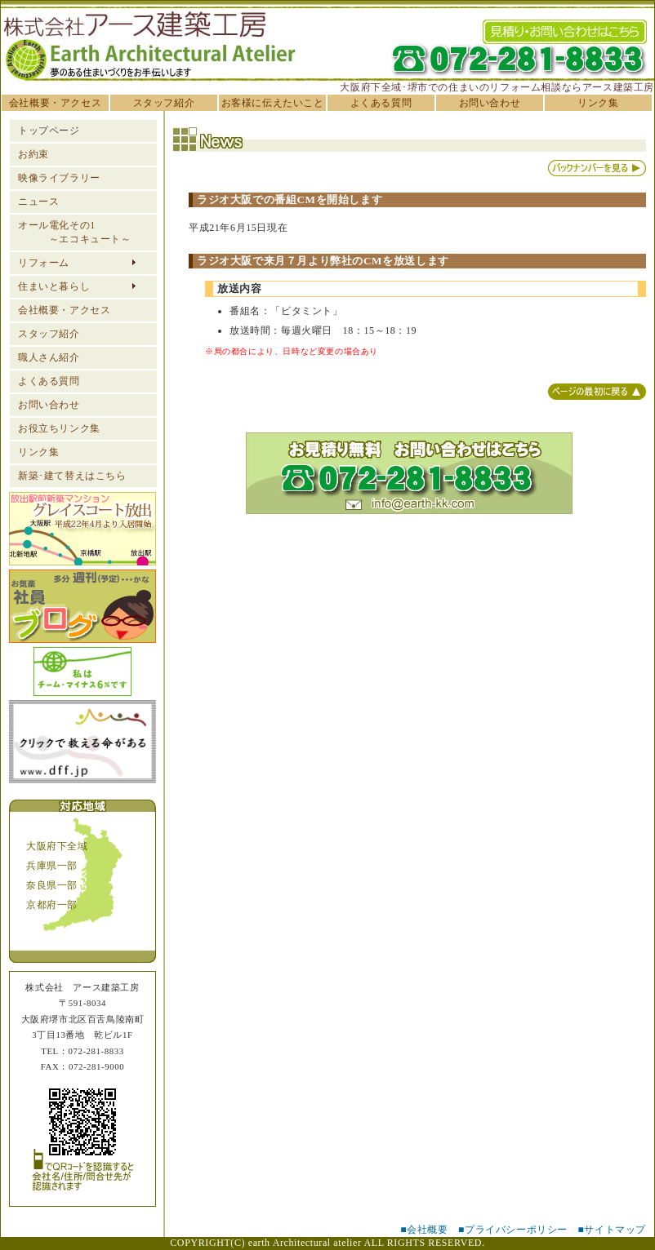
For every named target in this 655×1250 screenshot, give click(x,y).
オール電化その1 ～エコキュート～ (74, 232)
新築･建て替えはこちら (72, 475)
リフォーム (43, 262)
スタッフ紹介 (164, 103)
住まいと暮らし (54, 286)
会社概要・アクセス (55, 103)
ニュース (38, 201)
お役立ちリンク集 (59, 428)
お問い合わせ (490, 103)
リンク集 (597, 103)
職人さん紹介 (49, 357)
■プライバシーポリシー (513, 1229)
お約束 (33, 154)
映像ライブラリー (59, 178)
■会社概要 (424, 1229)
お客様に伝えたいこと (272, 103)
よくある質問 (381, 103)
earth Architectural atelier (305, 1242)
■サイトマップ (612, 1229)
